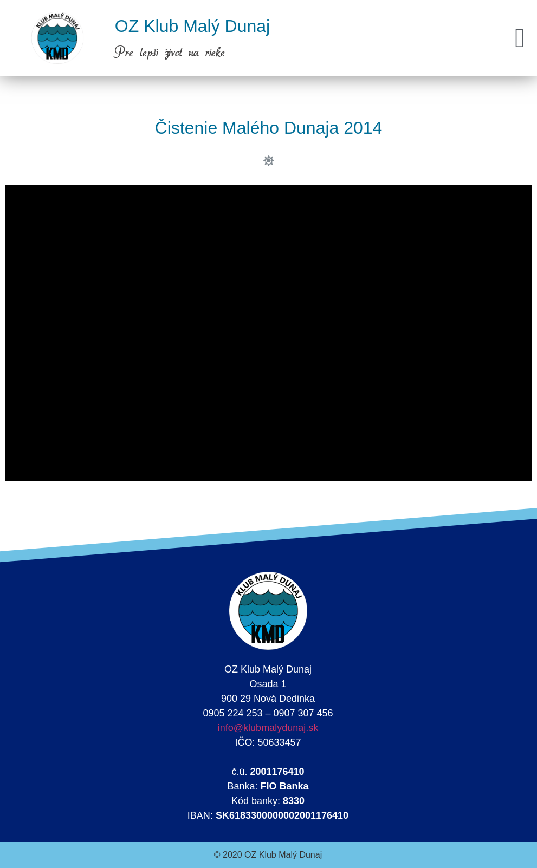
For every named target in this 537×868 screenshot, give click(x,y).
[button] (520, 38)
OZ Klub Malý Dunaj (192, 26)
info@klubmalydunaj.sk (268, 727)
